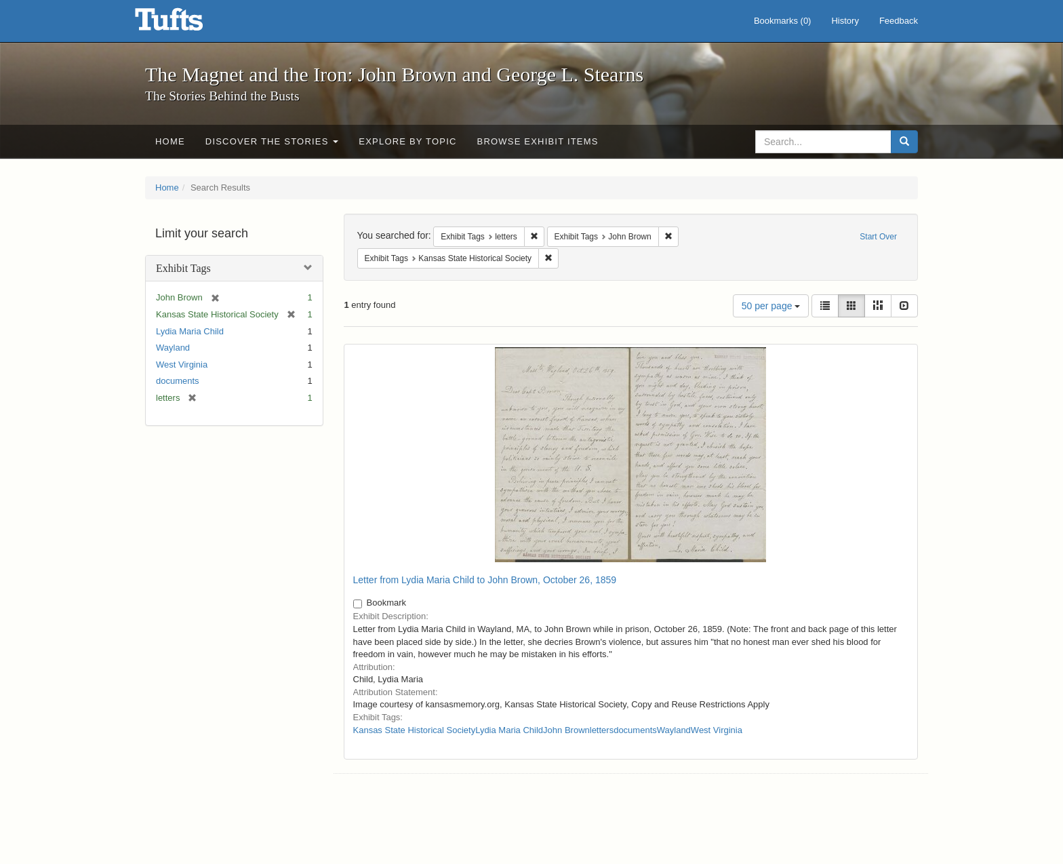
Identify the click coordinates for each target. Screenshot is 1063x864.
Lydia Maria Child (190, 331)
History (844, 21)
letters (602, 730)
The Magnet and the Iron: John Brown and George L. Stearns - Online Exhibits (186, 24)
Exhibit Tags (183, 268)
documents (177, 381)
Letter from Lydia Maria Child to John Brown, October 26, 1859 (485, 579)
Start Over (878, 236)
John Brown (566, 730)
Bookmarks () (782, 21)
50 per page (771, 305)
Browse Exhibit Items (538, 141)
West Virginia (181, 364)
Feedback (898, 21)
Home (170, 141)
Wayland (173, 347)
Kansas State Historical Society (414, 730)
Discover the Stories (272, 141)
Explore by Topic (407, 141)
